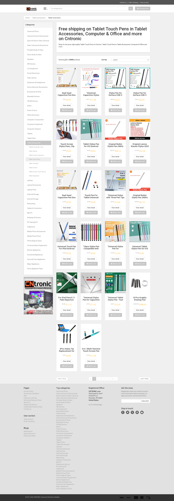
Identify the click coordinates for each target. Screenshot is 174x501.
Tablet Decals (33, 167)
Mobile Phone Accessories (36, 231)
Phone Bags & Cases (34, 241)
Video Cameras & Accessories (37, 45)
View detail (67, 105)
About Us (27, 404)
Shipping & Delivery (30, 406)
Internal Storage (33, 199)
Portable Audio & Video (35, 50)
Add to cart (67, 110)
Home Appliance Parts (35, 269)
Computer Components (35, 120)
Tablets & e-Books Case (36, 147)
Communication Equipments (37, 245)
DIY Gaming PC (32, 222)
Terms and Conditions (31, 395)
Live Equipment (32, 68)
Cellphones (31, 227)
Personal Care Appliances (36, 259)
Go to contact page (95, 406)
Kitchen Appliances (34, 250)
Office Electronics (33, 115)
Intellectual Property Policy (33, 409)
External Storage (33, 194)
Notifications (28, 433)
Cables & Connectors (34, 208)
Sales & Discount (29, 435)
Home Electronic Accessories (37, 87)
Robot (29, 106)
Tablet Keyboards (34, 176)
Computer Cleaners (34, 129)
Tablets (29, 133)
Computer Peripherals (35, 124)
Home (27, 18)
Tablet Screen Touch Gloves (37, 172)
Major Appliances (33, 264)
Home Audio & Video (34, 55)
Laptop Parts (31, 190)
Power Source (32, 110)
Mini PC (29, 213)
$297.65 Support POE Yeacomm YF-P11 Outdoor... (59, 2)
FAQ (25, 398)
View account (144, 2)
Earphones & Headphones (36, 82)
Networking (31, 203)
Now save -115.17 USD (33, 2)
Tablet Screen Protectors (36, 155)
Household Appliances (35, 255)
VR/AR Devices (32, 101)
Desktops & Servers (34, 217)
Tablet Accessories (34, 143)
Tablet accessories (38, 18)
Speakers (30, 59)
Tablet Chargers (34, 163)
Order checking (133, 2)
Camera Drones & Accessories (37, 36)
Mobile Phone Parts (34, 236)
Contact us (123, 2)
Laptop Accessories (34, 185)
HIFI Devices (31, 64)
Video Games (32, 78)
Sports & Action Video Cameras (38, 41)
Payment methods (30, 400)
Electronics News (30, 438)
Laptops (30, 180)
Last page (144, 379)
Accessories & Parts (34, 92)
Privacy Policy (28, 393)
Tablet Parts (31, 138)
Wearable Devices (33, 96)
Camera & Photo (33, 31)
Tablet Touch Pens (34, 159)
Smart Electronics (33, 73)
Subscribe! (145, 403)
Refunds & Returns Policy (32, 402)
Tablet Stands (33, 151)
